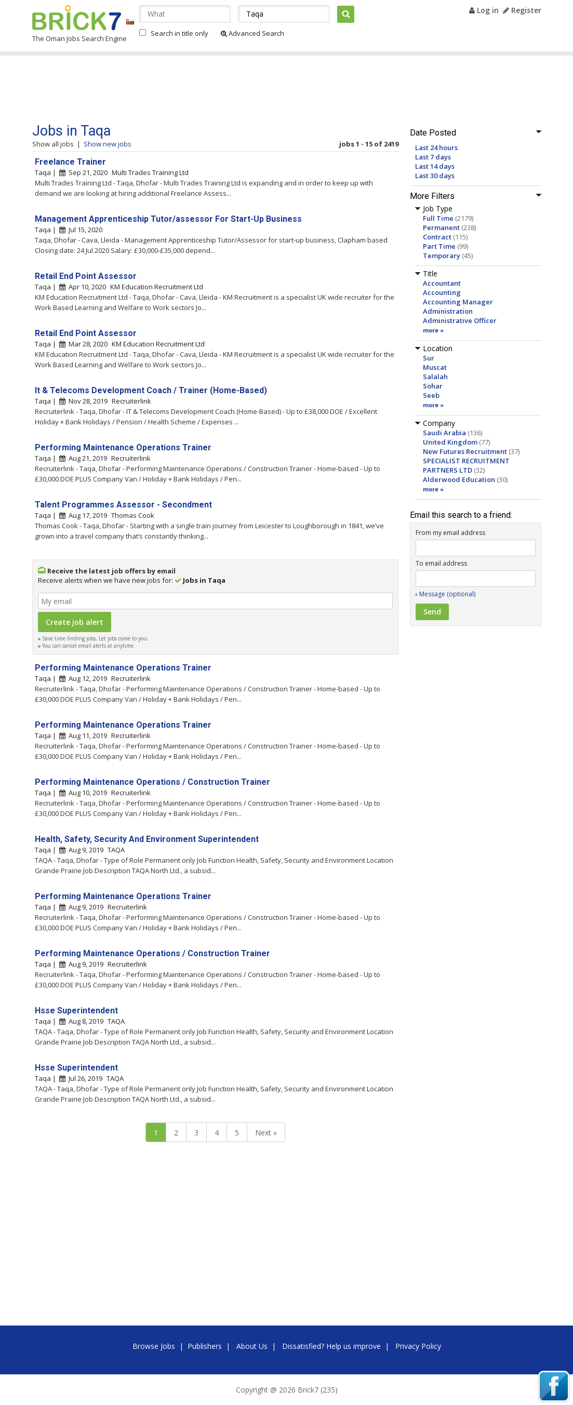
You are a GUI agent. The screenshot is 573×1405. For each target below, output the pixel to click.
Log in (484, 10)
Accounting (442, 292)
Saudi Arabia (444, 432)
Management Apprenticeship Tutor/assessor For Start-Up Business (168, 219)
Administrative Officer (460, 320)
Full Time (438, 218)
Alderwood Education (459, 479)
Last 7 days (433, 157)
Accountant (442, 283)
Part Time (439, 246)
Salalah (435, 376)
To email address (441, 563)
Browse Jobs (153, 1346)
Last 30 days (435, 175)
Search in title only (179, 33)
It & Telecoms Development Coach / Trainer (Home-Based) (151, 390)
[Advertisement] (229, 89)
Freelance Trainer (70, 162)
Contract (437, 237)
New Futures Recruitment (465, 451)
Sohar (433, 386)
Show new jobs (107, 144)
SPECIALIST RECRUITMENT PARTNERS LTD (466, 465)
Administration (448, 311)
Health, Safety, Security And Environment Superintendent (147, 839)
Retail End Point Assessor (86, 276)
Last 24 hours (436, 147)
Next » (266, 1133)
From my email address (450, 532)
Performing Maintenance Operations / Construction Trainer (152, 782)
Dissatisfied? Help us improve (331, 1346)
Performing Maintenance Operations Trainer (123, 447)
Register (522, 10)
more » (433, 330)
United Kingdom (450, 442)
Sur (428, 358)
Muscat (435, 367)
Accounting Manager (458, 301)
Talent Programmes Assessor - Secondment (123, 505)
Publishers (205, 1346)
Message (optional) (447, 594)
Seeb (431, 395)
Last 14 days (435, 166)
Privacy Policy (418, 1346)
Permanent (441, 227)
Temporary (441, 255)
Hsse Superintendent (76, 1010)
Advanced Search (252, 33)
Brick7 (76, 17)
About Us (252, 1346)
